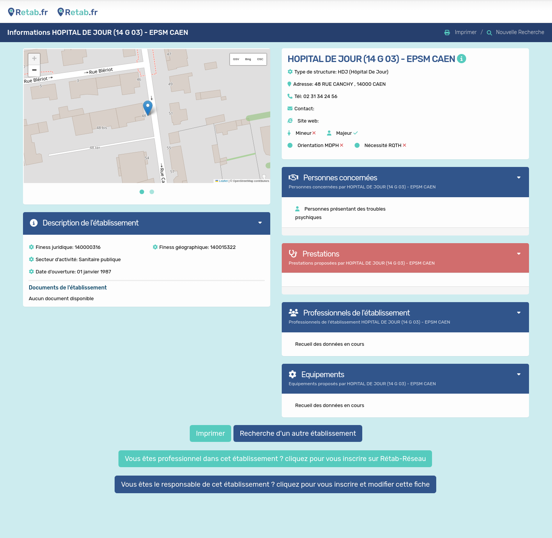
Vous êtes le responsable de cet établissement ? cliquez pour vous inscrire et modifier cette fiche (275, 484)
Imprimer (210, 433)
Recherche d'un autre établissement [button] (298, 433)
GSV (236, 59)
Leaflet (221, 181)
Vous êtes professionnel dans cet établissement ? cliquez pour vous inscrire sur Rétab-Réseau (275, 459)
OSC (260, 59)
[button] (148, 108)
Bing (248, 59)
